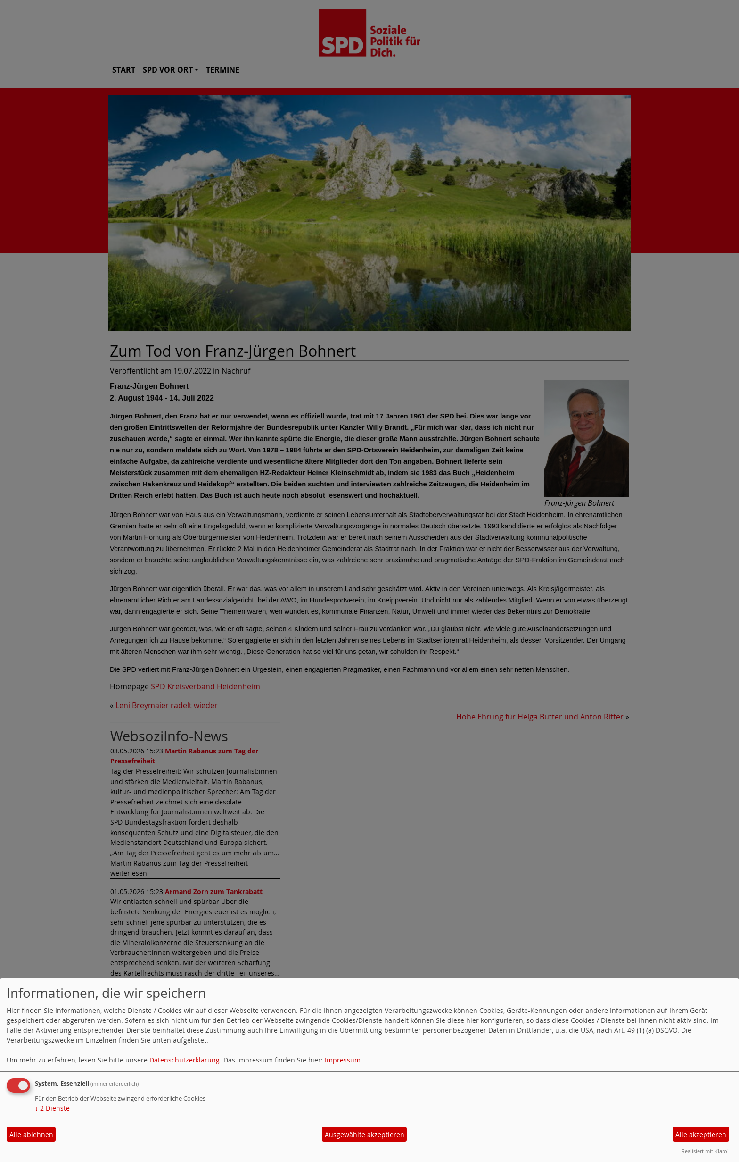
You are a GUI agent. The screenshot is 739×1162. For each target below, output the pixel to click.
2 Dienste (52, 1107)
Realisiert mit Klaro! (705, 1150)
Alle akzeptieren (700, 1134)
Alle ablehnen (31, 1134)
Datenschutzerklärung (184, 1059)
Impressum (343, 1059)
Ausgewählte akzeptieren (364, 1134)
